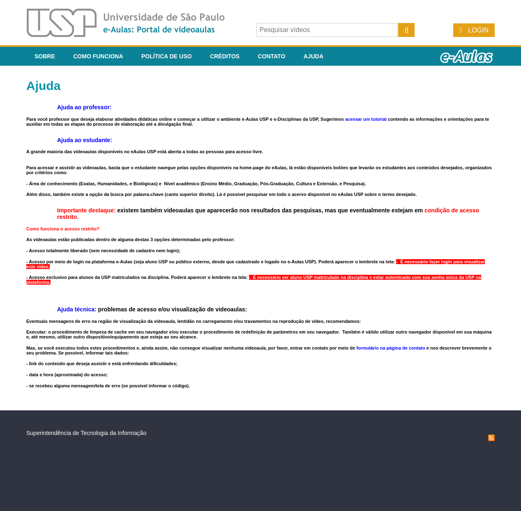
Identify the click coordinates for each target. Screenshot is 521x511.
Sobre (45, 56)
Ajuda (313, 56)
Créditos (225, 56)
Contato (271, 56)
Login (478, 30)
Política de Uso (166, 56)
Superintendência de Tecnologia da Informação (86, 433)
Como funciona (98, 56)
